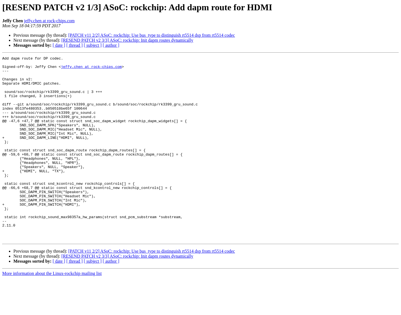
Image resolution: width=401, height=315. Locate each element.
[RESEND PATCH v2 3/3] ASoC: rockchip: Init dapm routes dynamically (127, 40)
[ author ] (111, 45)
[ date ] (59, 45)
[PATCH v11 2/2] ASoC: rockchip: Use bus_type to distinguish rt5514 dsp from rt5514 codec (151, 35)
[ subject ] (93, 45)
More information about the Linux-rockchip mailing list (52, 310)
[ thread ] (74, 45)
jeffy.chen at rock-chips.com (49, 20)
